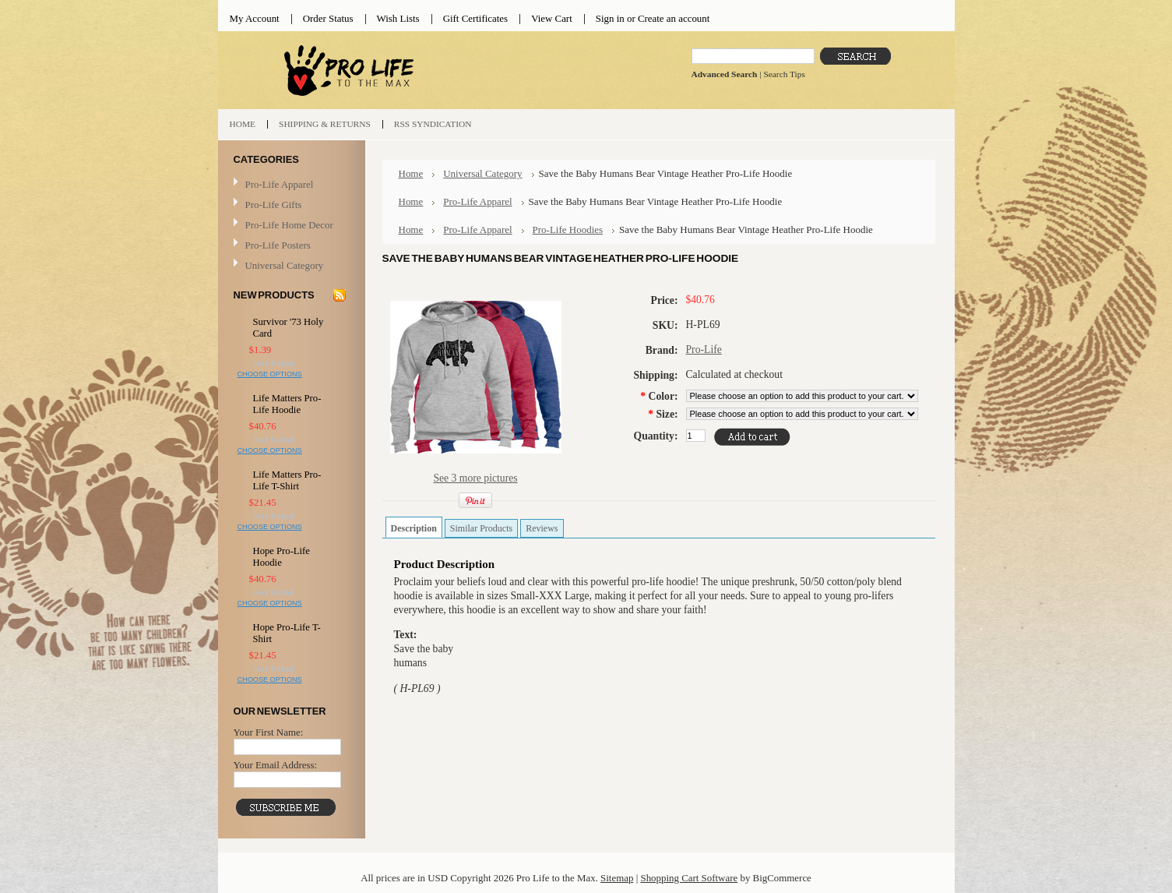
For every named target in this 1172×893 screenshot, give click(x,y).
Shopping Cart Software (688, 878)
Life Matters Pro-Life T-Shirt (287, 480)
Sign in (610, 18)
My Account (255, 18)
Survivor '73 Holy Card (288, 327)
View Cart (551, 18)
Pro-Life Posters (278, 245)
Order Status (328, 18)
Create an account (673, 18)
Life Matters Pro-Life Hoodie (287, 404)
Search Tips (783, 74)
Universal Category (284, 265)
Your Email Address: (276, 765)
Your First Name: (269, 732)
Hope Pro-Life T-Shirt (287, 633)
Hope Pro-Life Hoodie (281, 556)
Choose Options (270, 374)
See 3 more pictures (475, 478)
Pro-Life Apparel (290, 185)
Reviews (542, 528)
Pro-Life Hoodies (568, 229)
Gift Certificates (476, 18)
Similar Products (481, 528)
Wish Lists (398, 18)
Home (411, 173)
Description (414, 528)
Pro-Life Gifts (290, 205)
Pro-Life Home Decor (290, 225)
